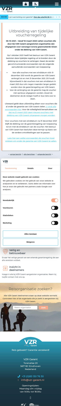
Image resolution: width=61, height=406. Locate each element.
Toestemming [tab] (11, 168)
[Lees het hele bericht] (30, 17)
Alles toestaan (30, 234)
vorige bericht (15, 154)
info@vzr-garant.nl (32, 380)
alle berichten (29, 154)
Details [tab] (30, 168)
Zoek (43, 308)
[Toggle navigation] (56, 4)
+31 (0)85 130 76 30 (33, 376)
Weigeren (30, 242)
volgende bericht (44, 154)
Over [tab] (50, 168)
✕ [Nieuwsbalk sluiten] (59, 17)
